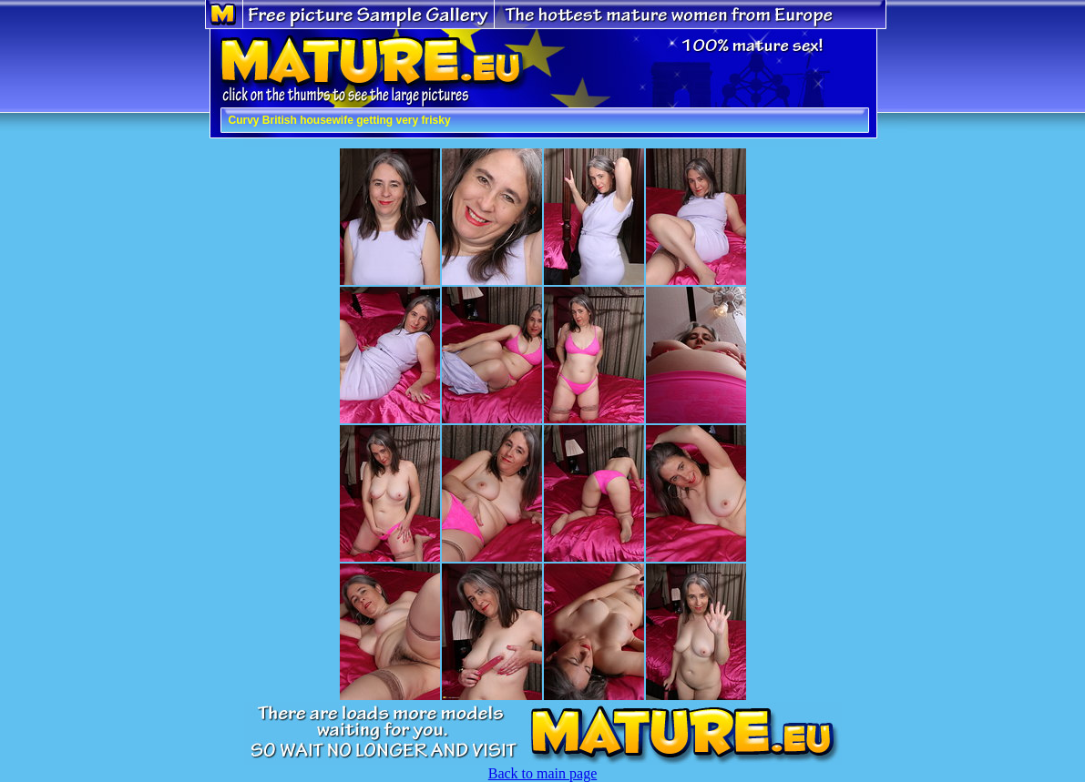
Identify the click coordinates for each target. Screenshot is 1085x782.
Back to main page (543, 773)
